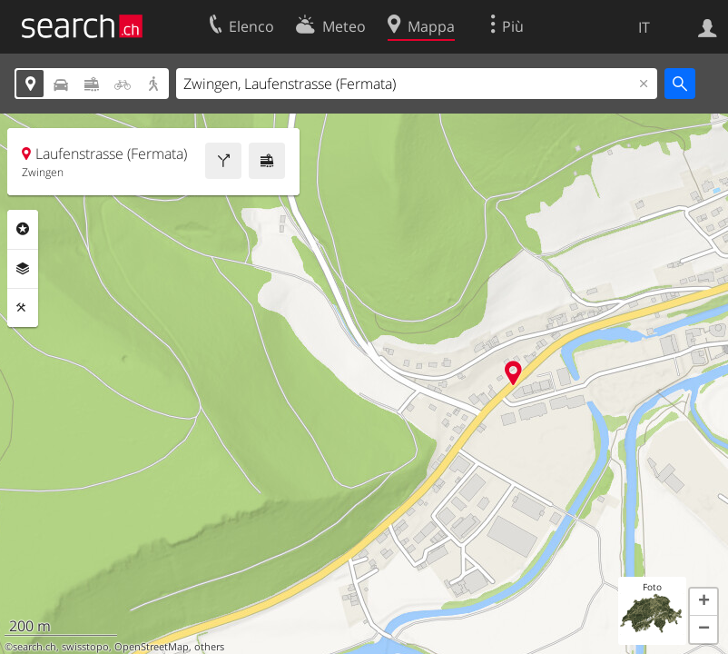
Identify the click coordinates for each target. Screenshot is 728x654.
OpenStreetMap (151, 646)
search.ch (34, 646)
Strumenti (22, 308)
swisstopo (85, 646)
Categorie (22, 229)
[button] (703, 602)
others (209, 646)
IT (644, 27)
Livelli (22, 269)
